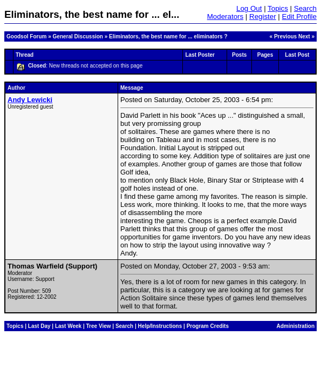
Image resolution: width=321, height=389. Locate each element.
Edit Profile (299, 16)
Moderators (225, 16)
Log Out (249, 8)
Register (262, 16)
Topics (278, 8)
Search (305, 8)
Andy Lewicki (30, 100)
